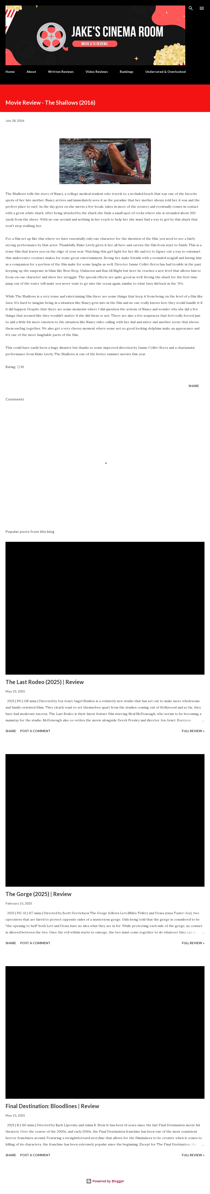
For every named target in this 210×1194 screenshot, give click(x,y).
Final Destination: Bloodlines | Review (52, 1106)
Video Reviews (97, 72)
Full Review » (193, 731)
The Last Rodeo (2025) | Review (44, 682)
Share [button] (193, 386)
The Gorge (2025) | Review (38, 894)
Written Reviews (61, 72)
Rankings (127, 72)
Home (10, 72)
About (31, 72)
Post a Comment (35, 731)
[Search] (191, 8)
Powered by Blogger (105, 1181)
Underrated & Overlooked (165, 72)
